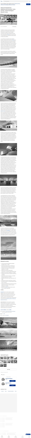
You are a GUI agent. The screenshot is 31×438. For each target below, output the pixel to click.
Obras (5, 391)
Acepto (28, 4)
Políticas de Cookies (12, 4)
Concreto (2, 391)
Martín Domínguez (12, 311)
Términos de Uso (17, 3)
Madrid (8, 34)
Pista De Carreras (3, 309)
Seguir (12, 380)
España (10, 309)
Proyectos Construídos (11, 391)
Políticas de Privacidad (4, 4)
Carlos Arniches (8, 311)
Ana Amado (8, 230)
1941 (4, 313)
